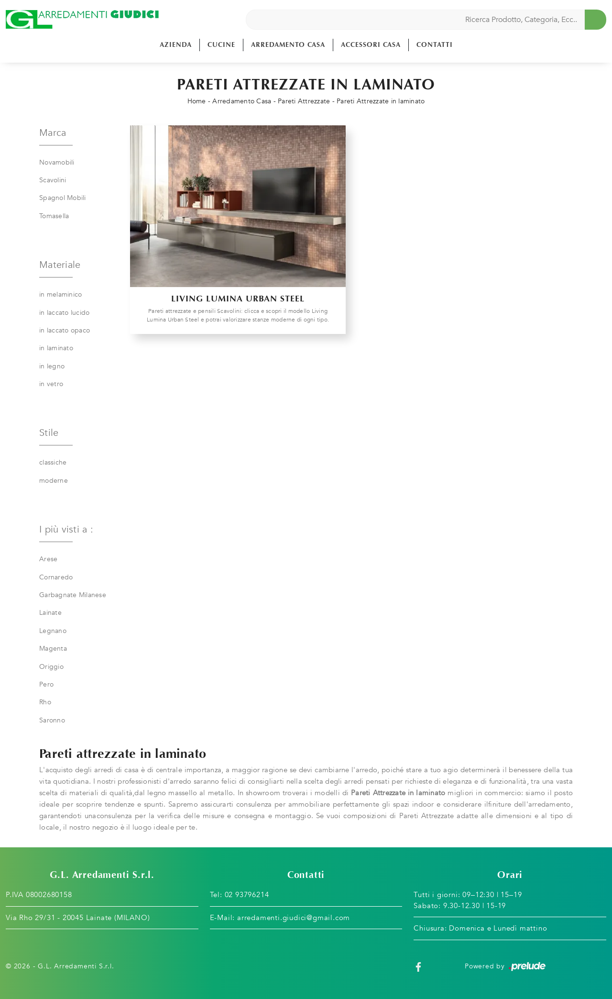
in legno (52, 366)
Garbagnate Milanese (72, 594)
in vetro (51, 383)
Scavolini (52, 180)
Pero (46, 684)
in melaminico (60, 294)
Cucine (221, 45)
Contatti (434, 45)
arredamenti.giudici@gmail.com (293, 917)
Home (196, 101)
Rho (45, 702)
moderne (53, 480)
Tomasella (54, 216)
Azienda (176, 45)
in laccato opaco (64, 330)
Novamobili (57, 162)
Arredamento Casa (288, 45)
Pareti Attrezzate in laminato (381, 101)
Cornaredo (56, 577)
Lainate (50, 612)
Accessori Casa (371, 45)
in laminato (56, 348)
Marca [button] (52, 132)
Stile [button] (48, 432)
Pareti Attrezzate (304, 101)
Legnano (52, 630)
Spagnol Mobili (62, 197)
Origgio (51, 666)
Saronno (52, 720)
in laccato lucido (64, 312)
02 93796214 (247, 894)
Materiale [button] (59, 264)
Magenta (53, 648)
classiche (52, 462)
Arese (48, 559)
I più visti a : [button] (66, 529)
